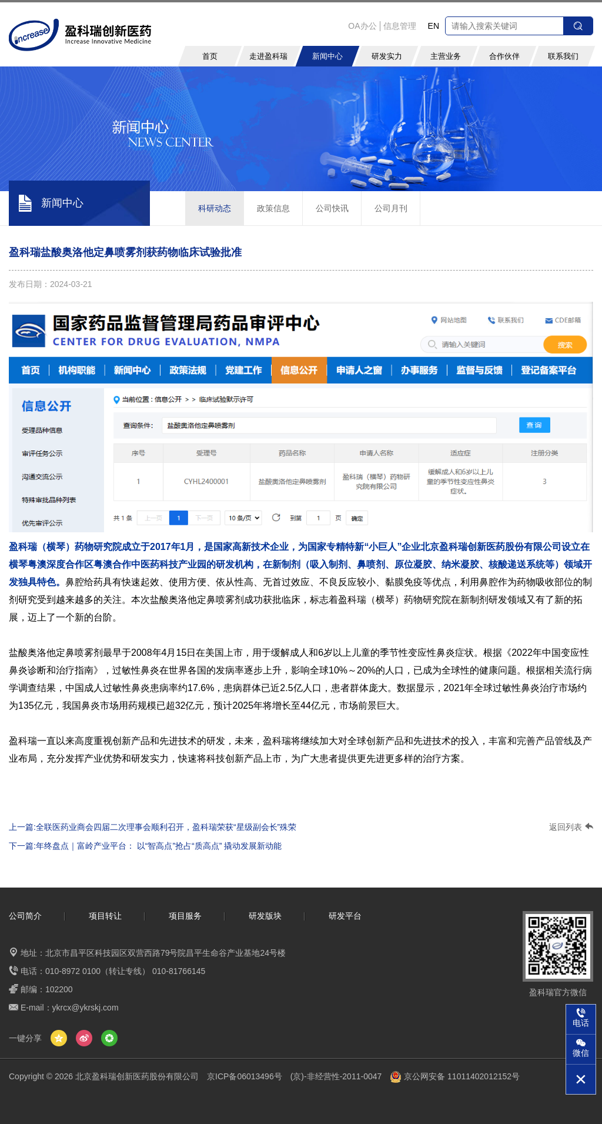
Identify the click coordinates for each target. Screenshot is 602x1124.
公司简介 (25, 915)
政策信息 (273, 208)
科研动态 (214, 208)
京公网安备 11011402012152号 (455, 1076)
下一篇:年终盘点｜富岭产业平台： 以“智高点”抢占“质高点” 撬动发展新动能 (145, 845)
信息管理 (399, 26)
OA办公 (362, 26)
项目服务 (185, 915)
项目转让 (105, 915)
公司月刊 (390, 208)
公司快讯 (332, 208)
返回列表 (571, 827)
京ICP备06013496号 (244, 1076)
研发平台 (345, 915)
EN (433, 26)
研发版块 (265, 915)
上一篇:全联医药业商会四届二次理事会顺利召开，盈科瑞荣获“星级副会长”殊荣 (152, 827)
